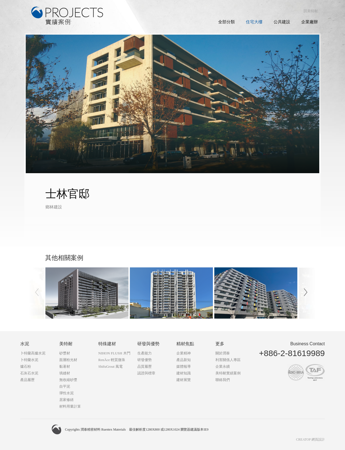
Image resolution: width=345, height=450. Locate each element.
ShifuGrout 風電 (110, 366)
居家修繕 (66, 400)
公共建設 (282, 22)
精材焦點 (185, 343)
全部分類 (226, 22)
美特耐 (66, 343)
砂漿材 (64, 353)
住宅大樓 (254, 22)
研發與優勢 (148, 343)
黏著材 (64, 366)
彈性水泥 (66, 393)
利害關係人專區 (228, 360)
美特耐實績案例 (228, 373)
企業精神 (183, 353)
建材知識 (183, 373)
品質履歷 (144, 366)
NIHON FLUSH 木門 (114, 353)
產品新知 (183, 360)
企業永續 (222, 366)
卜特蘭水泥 (29, 360)
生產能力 (144, 353)
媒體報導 (183, 366)
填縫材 (64, 373)
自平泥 (64, 386)
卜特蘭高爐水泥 (32, 353)
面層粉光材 (68, 360)
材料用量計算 (70, 406)
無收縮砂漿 (68, 380)
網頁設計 (318, 439)
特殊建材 (107, 343)
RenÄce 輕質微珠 (111, 360)
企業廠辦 (309, 22)
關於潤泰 (222, 353)
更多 (219, 343)
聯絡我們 (222, 380)
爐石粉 (25, 366)
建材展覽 (183, 380)
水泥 (24, 343)
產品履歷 (27, 380)
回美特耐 (310, 11)
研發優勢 (144, 360)
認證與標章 (146, 373)
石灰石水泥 (29, 373)
